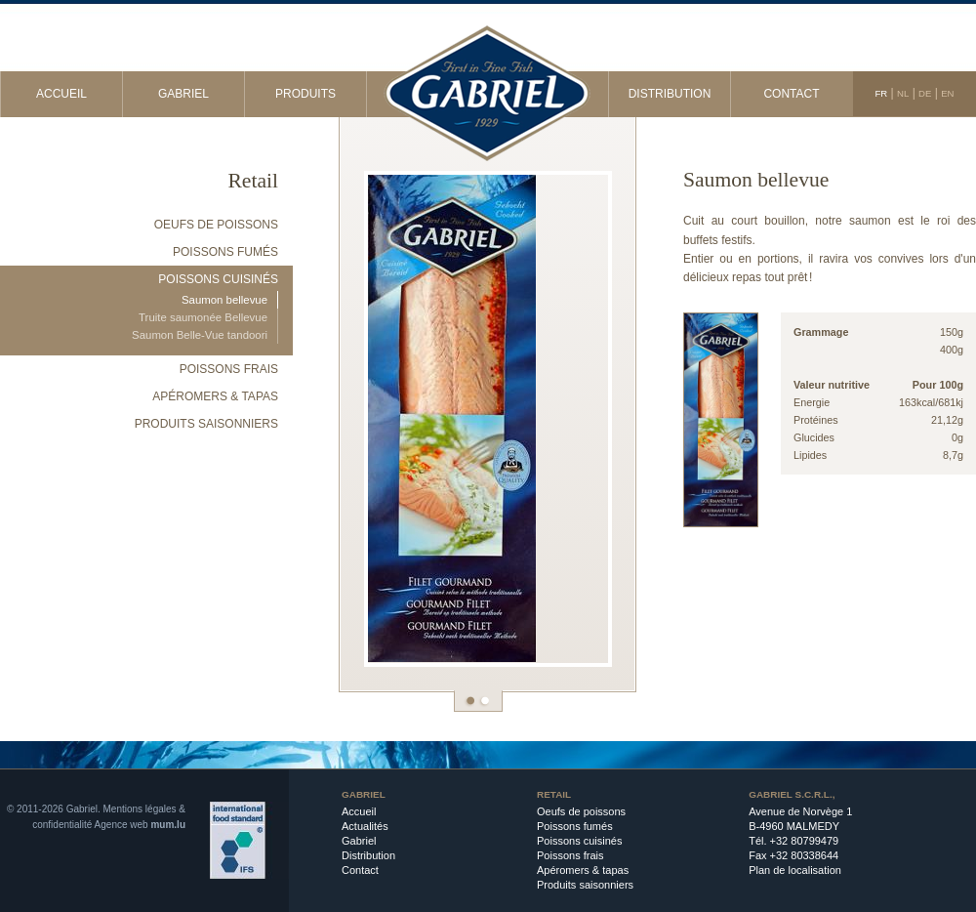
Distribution (670, 94)
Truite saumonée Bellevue (203, 317)
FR (880, 93)
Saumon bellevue (224, 300)
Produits (305, 94)
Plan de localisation (795, 870)
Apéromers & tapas (215, 396)
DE (924, 93)
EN (947, 93)
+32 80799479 (804, 841)
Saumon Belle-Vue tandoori (199, 335)
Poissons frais (229, 369)
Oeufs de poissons (216, 224)
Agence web (121, 824)
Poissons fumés (225, 252)
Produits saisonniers (206, 424)
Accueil (61, 94)
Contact (791, 94)
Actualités (365, 826)
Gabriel (183, 94)
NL (903, 93)
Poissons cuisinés (218, 279)
